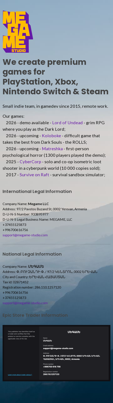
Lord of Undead (67, 122)
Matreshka (52, 148)
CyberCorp (30, 161)
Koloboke (51, 135)
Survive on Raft (34, 174)
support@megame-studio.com (25, 235)
